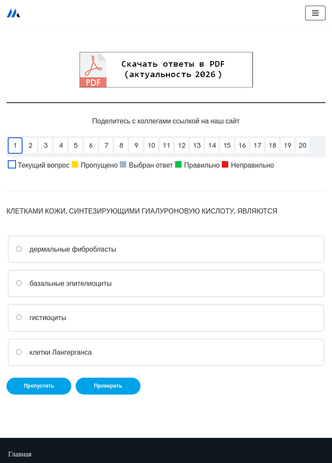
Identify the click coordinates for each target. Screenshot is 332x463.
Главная (20, 454)
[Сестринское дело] (13, 13)
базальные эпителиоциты (64, 283)
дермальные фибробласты (66, 249)
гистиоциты (41, 317)
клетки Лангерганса (54, 352)
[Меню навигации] (315, 13)
